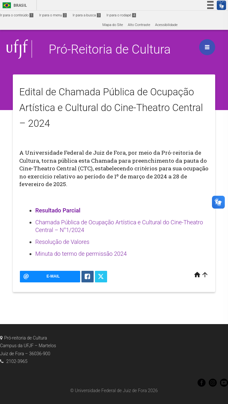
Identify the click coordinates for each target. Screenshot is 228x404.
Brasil (13, 5)
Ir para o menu (53, 15)
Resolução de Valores (62, 241)
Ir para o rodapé (121, 15)
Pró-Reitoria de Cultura (110, 49)
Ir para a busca (86, 15)
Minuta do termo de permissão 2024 (81, 253)
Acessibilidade (166, 25)
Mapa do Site (112, 25)
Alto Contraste (139, 25)
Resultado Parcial (57, 210)
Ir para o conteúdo (16, 15)
